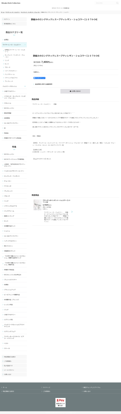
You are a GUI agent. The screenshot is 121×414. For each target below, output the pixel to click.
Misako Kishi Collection (11, 3)
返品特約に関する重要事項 (42, 85)
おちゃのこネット (57, 412)
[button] (77, 9)
